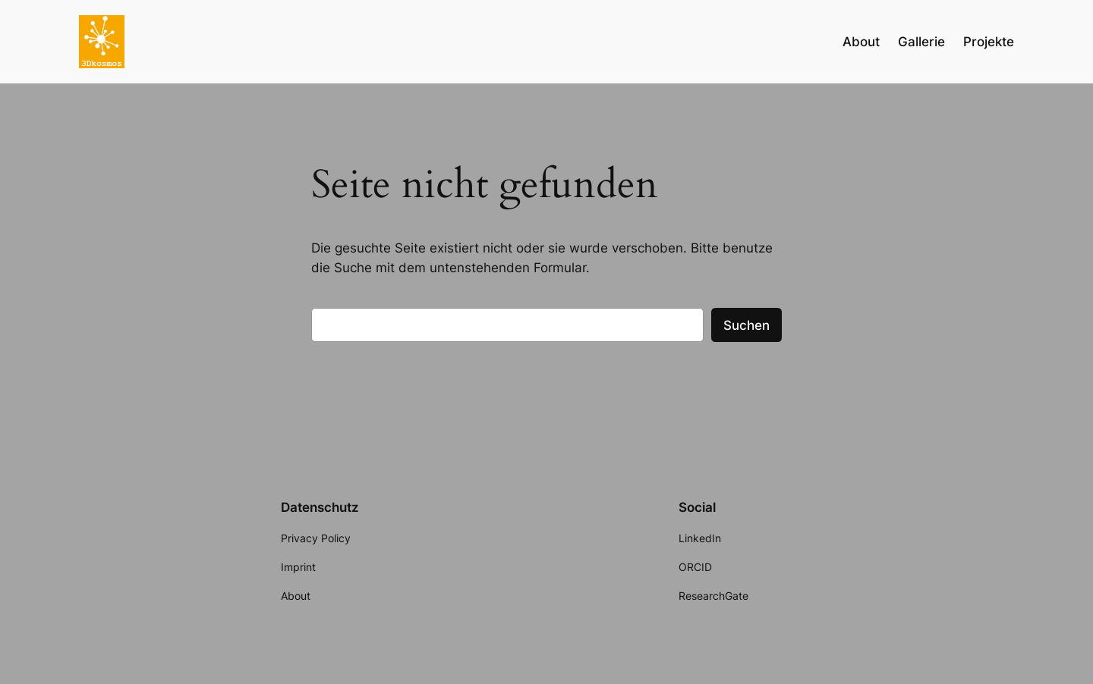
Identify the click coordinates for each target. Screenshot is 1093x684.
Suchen (746, 325)
